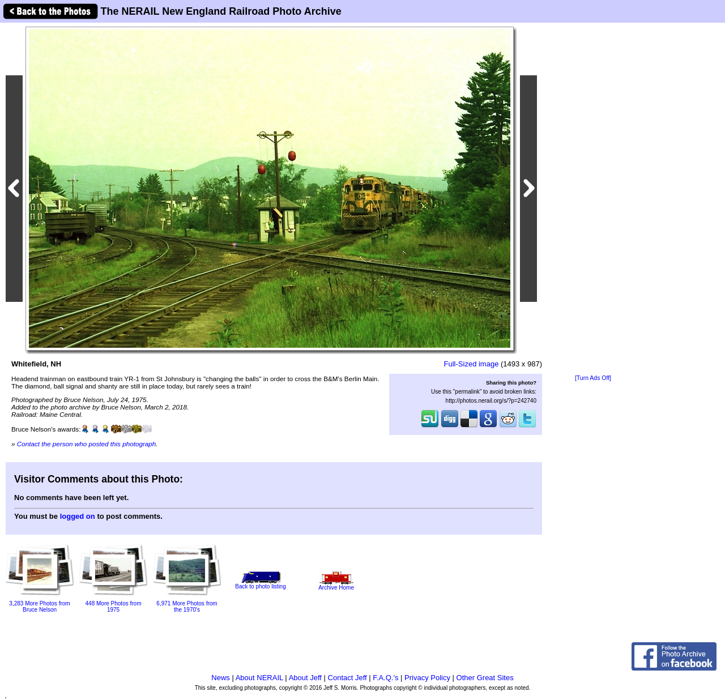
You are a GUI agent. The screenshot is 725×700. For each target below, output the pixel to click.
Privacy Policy (427, 677)
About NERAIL (259, 677)
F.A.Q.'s (385, 677)
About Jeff (305, 677)
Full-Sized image (471, 364)
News (220, 677)
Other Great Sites (485, 677)
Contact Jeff (347, 677)
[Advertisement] (593, 199)
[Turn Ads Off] (593, 378)
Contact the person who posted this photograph (86, 443)
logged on (77, 516)
